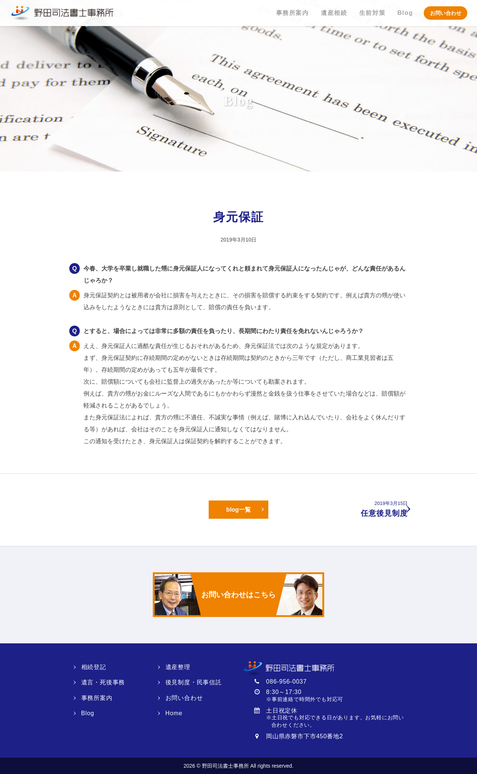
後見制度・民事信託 (193, 682)
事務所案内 (292, 13)
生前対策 (372, 13)
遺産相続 (334, 13)
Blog (405, 13)
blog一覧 (238, 509)
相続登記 (93, 667)
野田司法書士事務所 (62, 13)
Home (174, 713)
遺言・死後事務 (103, 682)
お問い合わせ (445, 13)
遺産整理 (177, 667)
